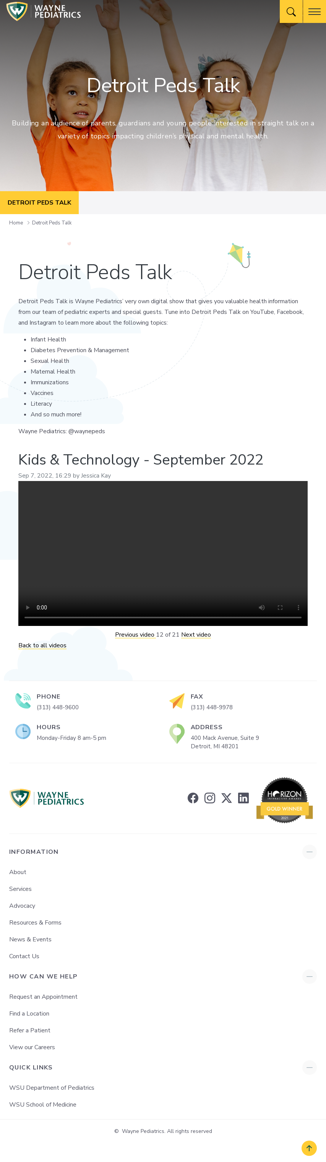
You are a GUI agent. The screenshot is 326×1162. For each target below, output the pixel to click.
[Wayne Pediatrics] (43, 11)
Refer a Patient (29, 1030)
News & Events (30, 939)
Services (20, 889)
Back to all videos (42, 645)
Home (16, 222)
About (17, 872)
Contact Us (24, 956)
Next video (196, 635)
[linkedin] (243, 798)
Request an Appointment (43, 997)
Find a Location (29, 1013)
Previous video (135, 635)
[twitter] (226, 798)
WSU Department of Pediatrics (51, 1088)
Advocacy (22, 906)
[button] (314, 11)
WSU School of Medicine (42, 1104)
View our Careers (32, 1047)
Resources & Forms (35, 922)
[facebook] (193, 798)
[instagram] (209, 798)
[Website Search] (291, 11)
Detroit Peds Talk (51, 222)
